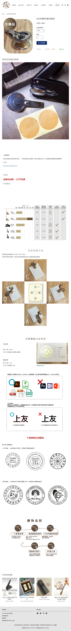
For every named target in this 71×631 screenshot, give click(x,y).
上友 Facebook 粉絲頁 (7, 613)
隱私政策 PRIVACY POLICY (28, 627)
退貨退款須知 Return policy (8, 620)
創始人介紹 (21, 5)
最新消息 (14, 5)
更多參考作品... (41, 365)
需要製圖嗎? (40, 27)
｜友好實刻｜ (43, 5)
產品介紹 (29, 5)
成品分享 (36, 5)
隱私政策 (4, 618)
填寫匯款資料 (5, 615)
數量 (38, 34)
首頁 (3, 14)
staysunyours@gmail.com (10, 166)
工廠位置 (50, 5)
